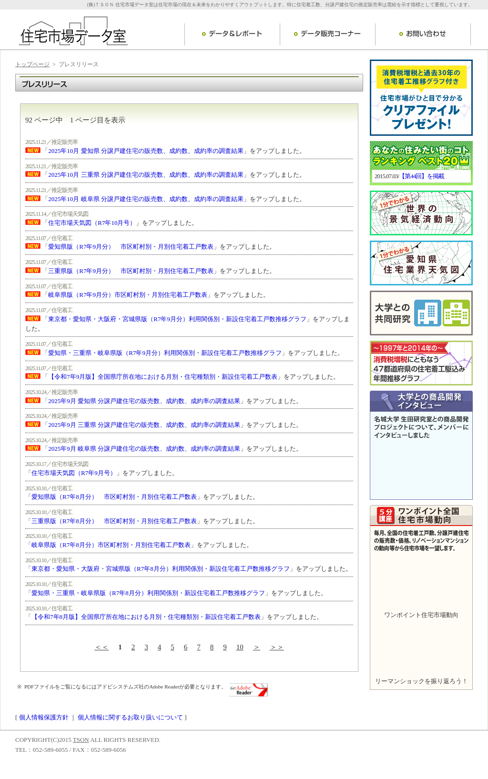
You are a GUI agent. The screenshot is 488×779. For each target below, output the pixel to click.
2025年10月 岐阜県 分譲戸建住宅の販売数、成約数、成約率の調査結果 (146, 198)
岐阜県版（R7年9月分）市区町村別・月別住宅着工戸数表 (127, 294)
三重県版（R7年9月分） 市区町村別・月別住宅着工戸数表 (131, 270)
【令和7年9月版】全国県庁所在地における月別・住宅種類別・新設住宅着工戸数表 (162, 376)
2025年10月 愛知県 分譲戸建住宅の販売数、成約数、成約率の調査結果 (146, 150)
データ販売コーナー (327, 34)
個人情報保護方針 (44, 717)
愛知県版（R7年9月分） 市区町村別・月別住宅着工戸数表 (131, 246)
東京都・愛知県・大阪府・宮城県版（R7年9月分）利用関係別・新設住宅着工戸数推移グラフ (177, 319)
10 (240, 647)
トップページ (32, 64)
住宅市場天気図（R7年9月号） (73, 472)
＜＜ (101, 647)
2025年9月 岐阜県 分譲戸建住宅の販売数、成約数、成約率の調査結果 (144, 448)
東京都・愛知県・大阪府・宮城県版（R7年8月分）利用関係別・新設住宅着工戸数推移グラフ (160, 568)
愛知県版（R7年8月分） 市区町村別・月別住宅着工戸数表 (114, 496)
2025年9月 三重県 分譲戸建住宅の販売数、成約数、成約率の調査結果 (144, 424)
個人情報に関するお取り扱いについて (130, 717)
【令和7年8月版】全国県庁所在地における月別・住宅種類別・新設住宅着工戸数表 (146, 616)
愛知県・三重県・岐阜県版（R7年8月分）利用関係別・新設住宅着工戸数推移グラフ (148, 593)
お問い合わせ (423, 34)
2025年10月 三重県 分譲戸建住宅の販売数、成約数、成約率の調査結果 (146, 174)
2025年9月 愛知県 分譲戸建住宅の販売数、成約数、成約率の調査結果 (144, 401)
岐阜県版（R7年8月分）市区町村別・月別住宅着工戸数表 (111, 544)
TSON (81, 739)
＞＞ (277, 647)
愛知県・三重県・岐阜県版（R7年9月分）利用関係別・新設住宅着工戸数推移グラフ (165, 352)
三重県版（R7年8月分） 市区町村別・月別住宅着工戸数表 (114, 521)
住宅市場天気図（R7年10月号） (92, 222)
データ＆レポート (232, 34)
